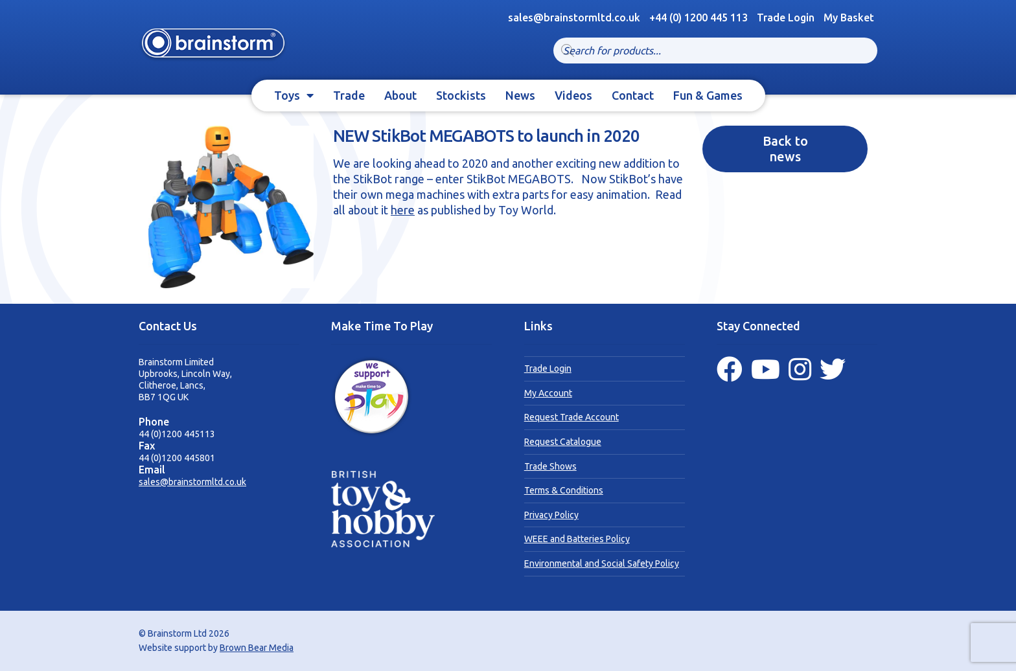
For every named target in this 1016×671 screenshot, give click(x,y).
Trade (349, 95)
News (520, 95)
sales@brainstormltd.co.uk (192, 482)
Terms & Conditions (563, 490)
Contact (633, 95)
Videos (573, 95)
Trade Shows (550, 466)
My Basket (849, 17)
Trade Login (785, 17)
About (400, 95)
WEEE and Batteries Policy (577, 539)
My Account (548, 393)
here (403, 209)
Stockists (461, 95)
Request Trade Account (571, 417)
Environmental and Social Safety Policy (601, 563)
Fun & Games (708, 95)
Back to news (785, 148)
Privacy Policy (551, 515)
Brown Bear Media (257, 648)
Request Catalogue (562, 442)
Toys (287, 95)
